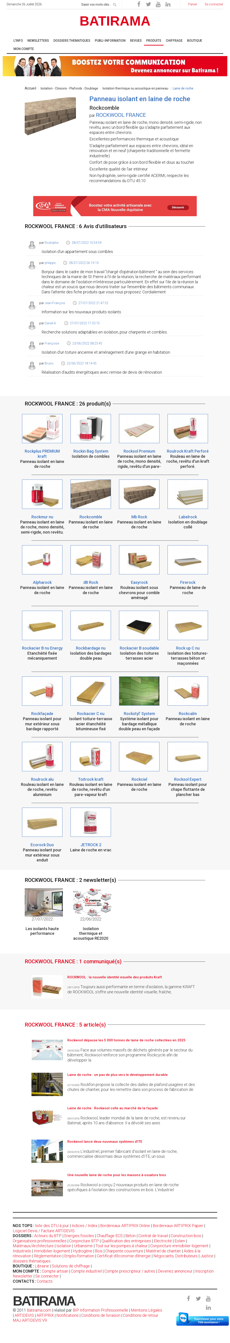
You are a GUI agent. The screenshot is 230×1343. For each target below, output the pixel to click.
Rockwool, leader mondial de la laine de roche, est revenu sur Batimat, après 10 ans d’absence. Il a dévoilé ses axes (126, 1120)
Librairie (42, 1266)
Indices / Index (84, 1225)
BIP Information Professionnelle (100, 1310)
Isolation (63, 1245)
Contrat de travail (153, 1235)
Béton (130, 1235)
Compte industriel (86, 1271)
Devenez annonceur (175, 1271)
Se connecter (47, 1276)
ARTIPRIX (45, 1315)
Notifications (68, 1315)
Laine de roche (183, 88)
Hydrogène (82, 1251)
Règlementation (48, 1256)
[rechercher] (114, 3)
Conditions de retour (140, 1315)
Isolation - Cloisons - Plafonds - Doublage (69, 88)
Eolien (180, 1240)
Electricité (163, 1240)
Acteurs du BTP (48, 1235)
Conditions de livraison (100, 1315)
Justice (206, 1256)
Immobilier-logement (52, 1251)
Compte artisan (55, 1271)
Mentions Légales (146, 1310)
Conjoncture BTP (84, 1240)
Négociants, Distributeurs (175, 1256)
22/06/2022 (90, 919)
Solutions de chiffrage (71, 1266)
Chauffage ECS (110, 1235)
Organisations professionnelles (39, 1240)
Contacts (45, 1281)
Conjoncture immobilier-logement (179, 1245)
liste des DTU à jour (52, 1225)
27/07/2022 (42, 919)
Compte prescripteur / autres (129, 1271)
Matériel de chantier (163, 1251)
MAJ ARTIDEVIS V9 (30, 1320)
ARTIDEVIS (24, 1315)
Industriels (22, 1251)
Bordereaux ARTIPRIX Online (125, 1225)
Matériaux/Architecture (33, 1245)
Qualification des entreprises (126, 1240)
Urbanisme (83, 1245)
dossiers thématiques (32, 1261)
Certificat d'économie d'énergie (124, 1256)
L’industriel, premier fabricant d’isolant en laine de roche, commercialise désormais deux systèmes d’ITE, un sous (122, 1154)
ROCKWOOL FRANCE (121, 115)
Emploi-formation (79, 1256)
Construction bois (186, 1235)
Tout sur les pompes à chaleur (121, 1245)
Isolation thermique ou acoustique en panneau (135, 88)
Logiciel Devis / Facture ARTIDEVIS (44, 1230)
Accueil (30, 88)
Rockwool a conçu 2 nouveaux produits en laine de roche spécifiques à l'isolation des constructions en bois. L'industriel (123, 1187)
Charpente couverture (124, 1251)
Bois (99, 1251)
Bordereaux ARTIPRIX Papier (178, 1225)
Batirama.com (39, 1310)
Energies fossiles (79, 1235)
